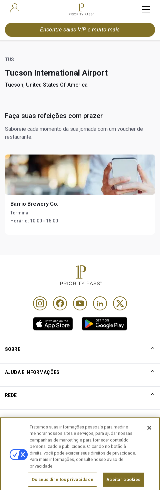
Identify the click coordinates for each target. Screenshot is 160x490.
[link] (53, 323)
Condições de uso (24, 418)
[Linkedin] (100, 303)
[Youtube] (80, 303)
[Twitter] (120, 303)
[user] (14, 8)
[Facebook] (60, 303)
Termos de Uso (21, 429)
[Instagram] (40, 303)
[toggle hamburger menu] (146, 9)
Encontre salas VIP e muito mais (80, 29)
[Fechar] (149, 443)
